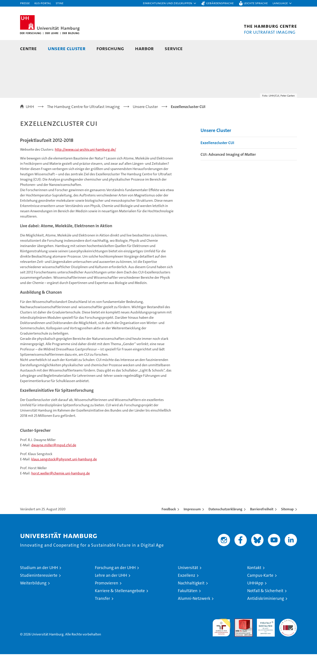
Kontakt (254, 583)
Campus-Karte (260, 591)
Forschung (110, 48)
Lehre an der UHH (111, 591)
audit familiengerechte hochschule (221, 641)
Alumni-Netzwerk (194, 614)
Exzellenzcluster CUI (217, 158)
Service (174, 48)
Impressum (192, 525)
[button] (170, 3)
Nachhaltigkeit (191, 599)
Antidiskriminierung (265, 614)
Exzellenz (186, 591)
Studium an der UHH (39, 583)
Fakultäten (187, 606)
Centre (28, 48)
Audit (239, 637)
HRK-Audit (265, 637)
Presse (25, 3)
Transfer (102, 614)
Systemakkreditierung (288, 637)
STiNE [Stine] (59, 3)
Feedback (169, 525)
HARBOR (144, 48)
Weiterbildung (33, 599)
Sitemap (287, 525)
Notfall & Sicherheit (265, 606)
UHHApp (255, 599)
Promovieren (106, 599)
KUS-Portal (42, 3)
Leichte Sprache (256, 3)
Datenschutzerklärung (225, 525)
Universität (188, 583)
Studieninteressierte (38, 591)
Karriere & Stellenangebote (120, 606)
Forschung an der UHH (115, 583)
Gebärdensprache (220, 3)
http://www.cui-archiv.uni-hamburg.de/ (85, 165)
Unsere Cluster (66, 48)
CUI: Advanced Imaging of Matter (228, 170)
